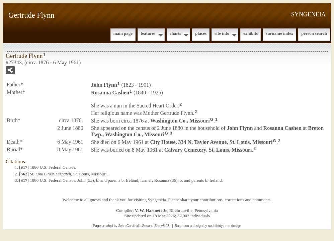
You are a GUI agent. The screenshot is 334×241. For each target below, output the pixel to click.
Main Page (123, 33)
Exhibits (250, 33)
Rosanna (110, 92)
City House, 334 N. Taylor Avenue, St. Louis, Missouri (211, 142)
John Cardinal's (129, 226)
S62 (23, 173)
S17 (23, 167)
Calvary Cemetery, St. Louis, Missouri (208, 149)
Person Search (314, 33)
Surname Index (279, 33)
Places (200, 33)
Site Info (222, 33)
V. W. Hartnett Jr (151, 210)
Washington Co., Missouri (180, 121)
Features (148, 33)
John (104, 85)
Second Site (151, 226)
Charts (175, 33)
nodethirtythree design (224, 226)
